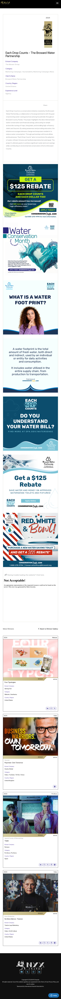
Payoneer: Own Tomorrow (14, 763)
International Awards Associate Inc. (34, 986)
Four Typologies (10, 682)
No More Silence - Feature (14, 919)
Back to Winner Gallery (48, 629)
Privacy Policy (52, 982)
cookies (32, 984)
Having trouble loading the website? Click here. (24, 575)
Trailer (7, 841)
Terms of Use (44, 982)
